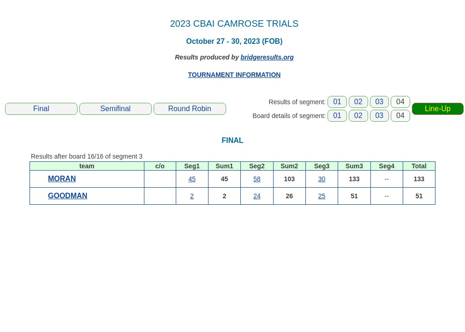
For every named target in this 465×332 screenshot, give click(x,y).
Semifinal (115, 109)
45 (192, 179)
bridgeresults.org (267, 57)
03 (379, 102)
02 (358, 102)
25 (322, 196)
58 (257, 179)
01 (337, 102)
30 (322, 179)
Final (41, 109)
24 (257, 196)
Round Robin (189, 109)
